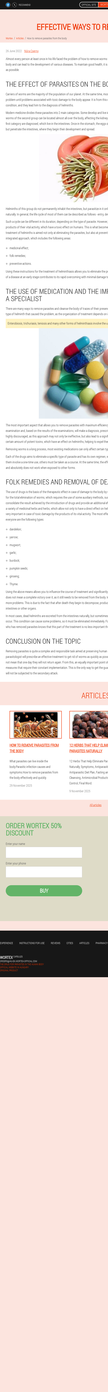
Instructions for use (32, 943)
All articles (96, 805)
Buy (44, 890)
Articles (84, 943)
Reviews (55, 943)
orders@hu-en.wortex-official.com (18, 961)
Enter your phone (16, 863)
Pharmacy (102, 943)
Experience (6, 943)
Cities (70, 943)
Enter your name (15, 843)
